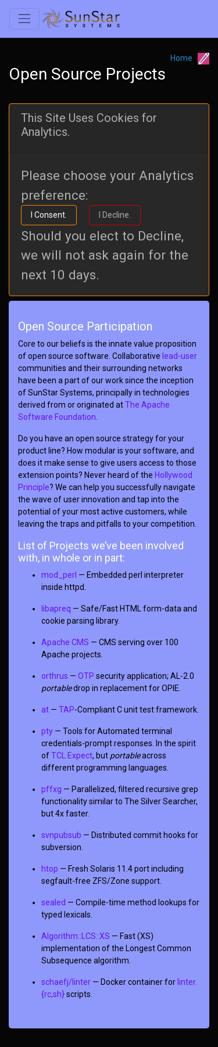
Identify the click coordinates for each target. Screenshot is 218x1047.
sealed (53, 902)
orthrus (54, 676)
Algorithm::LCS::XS (75, 936)
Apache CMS (65, 642)
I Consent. (49, 215)
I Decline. (115, 215)
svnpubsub (61, 835)
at (45, 709)
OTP (86, 676)
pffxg (51, 789)
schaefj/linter (66, 982)
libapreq (56, 608)
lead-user (179, 356)
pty (47, 731)
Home (181, 58)
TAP (66, 709)
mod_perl (59, 575)
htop (49, 868)
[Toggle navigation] (24, 18)
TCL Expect (71, 755)
